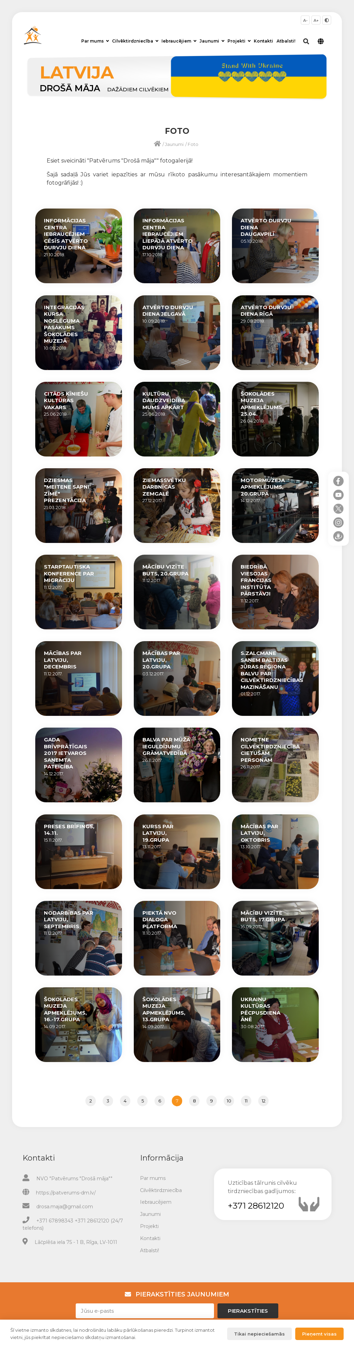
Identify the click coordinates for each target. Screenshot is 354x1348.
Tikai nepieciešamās (259, 1334)
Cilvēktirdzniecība (135, 41)
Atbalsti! (286, 41)
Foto (193, 144)
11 (246, 1101)
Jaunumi (211, 41)
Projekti (239, 41)
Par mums (95, 41)
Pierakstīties (248, 1311)
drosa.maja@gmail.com (64, 1206)
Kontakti (263, 41)
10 (229, 1101)
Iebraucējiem (178, 41)
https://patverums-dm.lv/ (66, 1193)
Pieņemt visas (319, 1334)
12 (264, 1101)
